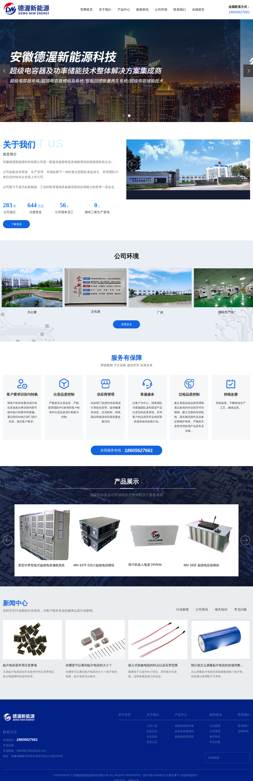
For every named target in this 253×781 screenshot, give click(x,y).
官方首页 (124, 714)
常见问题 (240, 647)
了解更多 (16, 224)
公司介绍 (152, 725)
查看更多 (126, 358)
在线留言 (198, 9)
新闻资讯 (142, 9)
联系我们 (179, 9)
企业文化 (152, 731)
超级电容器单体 (184, 725)
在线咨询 (243, 731)
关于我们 (105, 9)
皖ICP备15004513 (154, 775)
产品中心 (124, 9)
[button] (123, 115)
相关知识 (221, 647)
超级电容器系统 (184, 736)
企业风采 (152, 736)
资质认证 (152, 742)
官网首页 (86, 9)
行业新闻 (182, 647)
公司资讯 (202, 647)
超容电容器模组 (184, 731)
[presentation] (5, 70)
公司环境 (161, 9)
